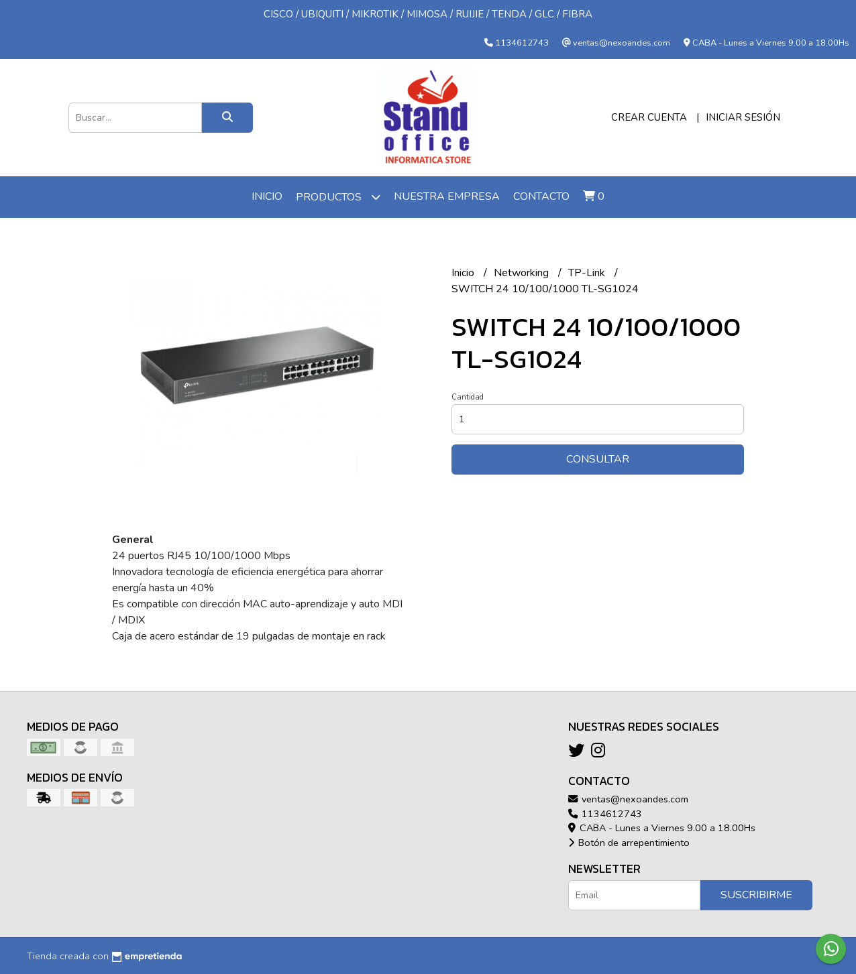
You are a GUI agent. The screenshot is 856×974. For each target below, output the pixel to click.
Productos (338, 196)
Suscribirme (756, 895)
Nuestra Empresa (447, 196)
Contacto (541, 196)
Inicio (267, 196)
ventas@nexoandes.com (628, 799)
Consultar (597, 459)
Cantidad (467, 397)
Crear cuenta (649, 117)
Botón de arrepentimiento (629, 842)
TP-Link (588, 272)
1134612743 (605, 813)
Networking (522, 272)
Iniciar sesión (743, 117)
